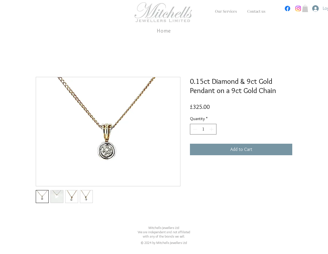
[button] (305, 8)
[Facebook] (287, 8)
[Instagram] (298, 8)
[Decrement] (194, 129)
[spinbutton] (203, 129)
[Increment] (212, 129)
